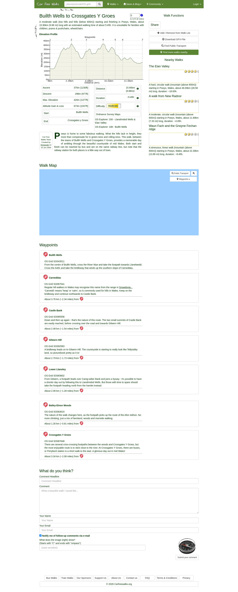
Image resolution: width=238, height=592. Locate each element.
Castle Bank (52, 310)
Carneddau (52, 277)
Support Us (100, 578)
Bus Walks (51, 578)
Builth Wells (52, 255)
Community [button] (154, 4)
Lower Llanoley (54, 369)
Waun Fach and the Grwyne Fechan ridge (173, 127)
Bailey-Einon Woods (57, 405)
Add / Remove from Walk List (173, 33)
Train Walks (67, 578)
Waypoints (183, 179)
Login (197, 4)
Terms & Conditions (167, 578)
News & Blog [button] (132, 4)
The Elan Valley (159, 66)
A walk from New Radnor (165, 96)
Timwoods (44, 145)
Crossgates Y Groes (57, 435)
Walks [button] (112, 4)
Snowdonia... (126, 287)
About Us (116, 578)
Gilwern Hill (52, 340)
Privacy (186, 578)
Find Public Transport (173, 45)
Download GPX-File (173, 39)
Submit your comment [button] (187, 557)
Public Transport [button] (180, 173)
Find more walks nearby (174, 52)
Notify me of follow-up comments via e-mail (66, 535)
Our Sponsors (84, 578)
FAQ (147, 578)
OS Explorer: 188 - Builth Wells (111, 127)
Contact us (131, 578)
